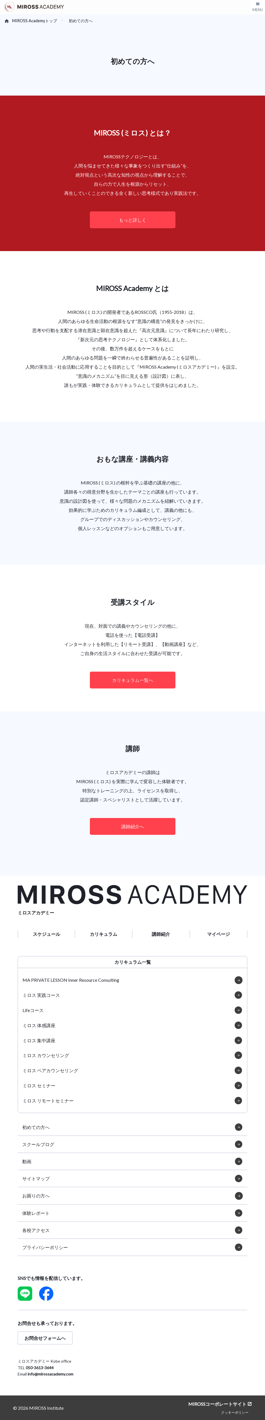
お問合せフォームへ (45, 1338)
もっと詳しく (132, 220)
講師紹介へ (132, 826)
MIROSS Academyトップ (34, 20)
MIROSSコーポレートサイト (217, 1404)
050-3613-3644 (40, 1367)
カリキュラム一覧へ (132, 680)
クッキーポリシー (234, 1412)
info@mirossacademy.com (50, 1373)
